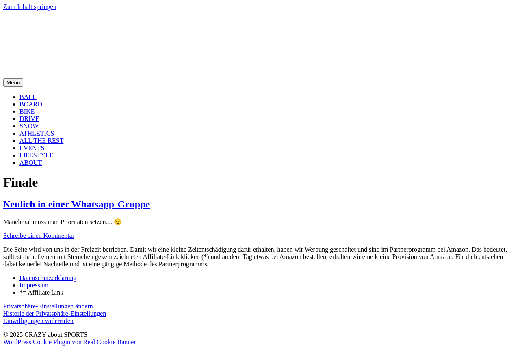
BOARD (31, 104)
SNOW (29, 126)
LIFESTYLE (37, 155)
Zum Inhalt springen (29, 6)
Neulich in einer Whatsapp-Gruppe (76, 204)
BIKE (27, 111)
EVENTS (32, 147)
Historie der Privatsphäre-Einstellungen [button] (54, 313)
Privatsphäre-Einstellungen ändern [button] (48, 306)
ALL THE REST (41, 140)
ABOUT (31, 162)
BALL (28, 96)
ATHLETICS (37, 133)
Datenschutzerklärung (48, 277)
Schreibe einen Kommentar (38, 235)
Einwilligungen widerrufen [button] (38, 320)
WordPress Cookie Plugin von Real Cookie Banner (69, 341)
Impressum (34, 285)
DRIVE (29, 118)
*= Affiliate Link (41, 292)
